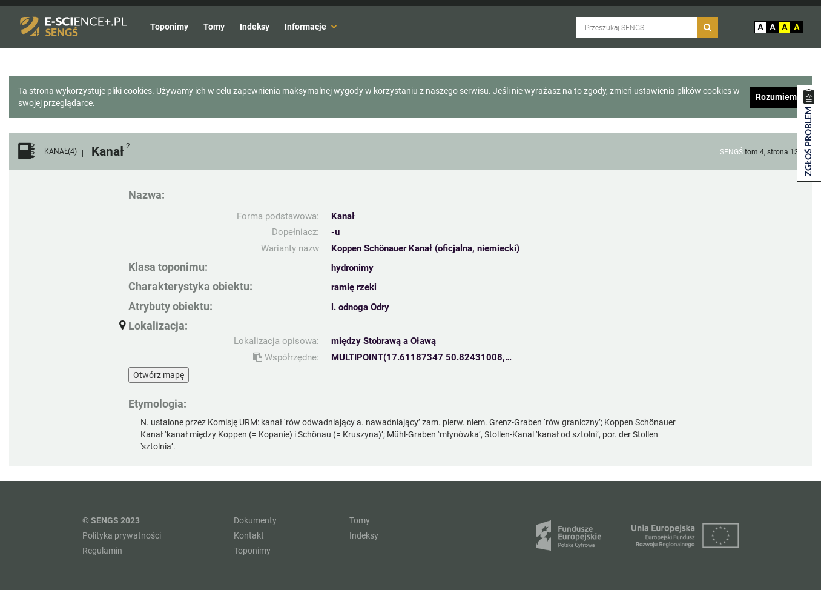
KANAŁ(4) (60, 152)
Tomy (214, 26)
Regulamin (102, 550)
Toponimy (169, 26)
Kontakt (249, 535)
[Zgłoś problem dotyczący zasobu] (809, 133)
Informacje (311, 26)
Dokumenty (255, 520)
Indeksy (254, 26)
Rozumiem (776, 97)
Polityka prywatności (121, 535)
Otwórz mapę (158, 375)
